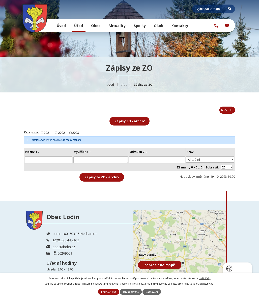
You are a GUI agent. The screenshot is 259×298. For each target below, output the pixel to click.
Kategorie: (31, 132)
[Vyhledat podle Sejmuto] (157, 159)
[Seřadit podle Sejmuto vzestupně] (146, 151)
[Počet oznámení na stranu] (227, 167)
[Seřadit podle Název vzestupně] (39, 151)
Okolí (158, 25)
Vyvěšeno (81, 152)
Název (31, 152)
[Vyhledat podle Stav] (210, 159)
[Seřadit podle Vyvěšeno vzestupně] (90, 151)
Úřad (78, 25)
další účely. (205, 278)
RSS (227, 110)
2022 (61, 133)
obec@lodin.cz (63, 246)
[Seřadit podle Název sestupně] (39, 152)
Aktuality (117, 25)
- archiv (101, 177)
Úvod (61, 25)
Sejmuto (137, 152)
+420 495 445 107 (65, 240)
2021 (47, 133)
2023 (75, 133)
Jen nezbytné (131, 291)
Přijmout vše (108, 291)
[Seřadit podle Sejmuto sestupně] (146, 152)
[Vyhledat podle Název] (48, 159)
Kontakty (179, 25)
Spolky (140, 25)
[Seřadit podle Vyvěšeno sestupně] (90, 152)
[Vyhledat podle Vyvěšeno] (100, 159)
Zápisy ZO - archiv (129, 121)
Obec (95, 25)
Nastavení (152, 291)
